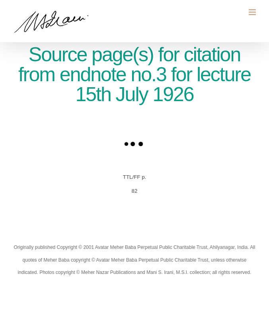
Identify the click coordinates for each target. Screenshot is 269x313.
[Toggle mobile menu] (253, 12)
